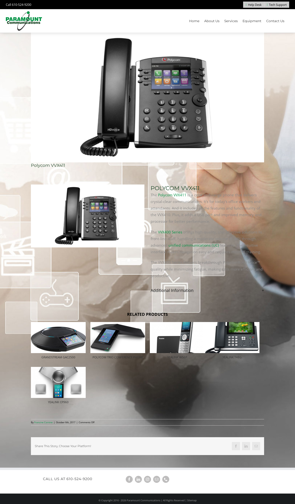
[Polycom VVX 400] (147, 97)
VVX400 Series (170, 232)
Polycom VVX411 (171, 195)
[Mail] (156, 479)
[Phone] (165, 479)
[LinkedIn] (138, 479)
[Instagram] (147, 479)
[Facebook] (129, 479)
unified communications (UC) (193, 245)
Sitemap (192, 500)
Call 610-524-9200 (18, 5)
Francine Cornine (43, 422)
